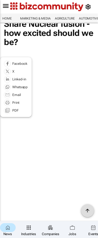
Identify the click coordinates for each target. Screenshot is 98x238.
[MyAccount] (89, 7)
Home (7, 18)
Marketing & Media (35, 18)
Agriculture (65, 18)
